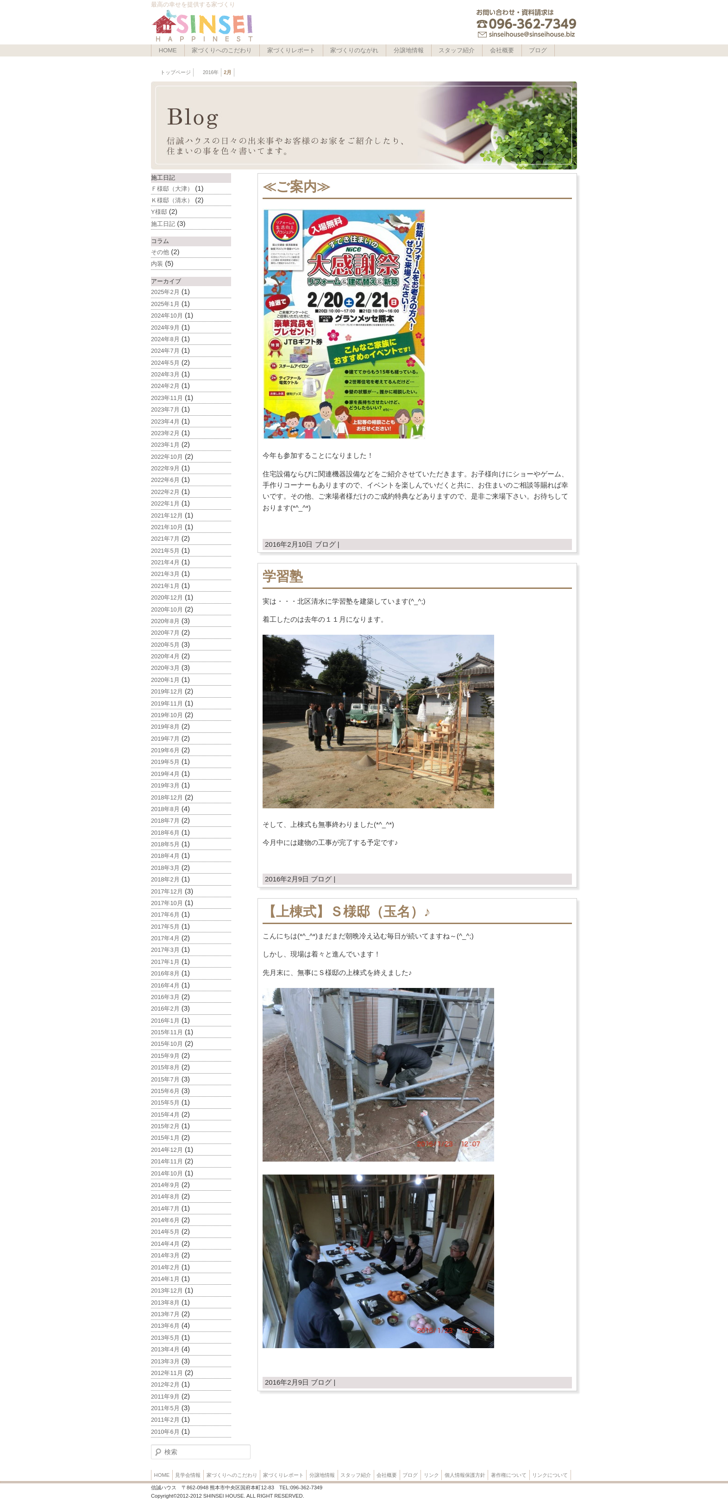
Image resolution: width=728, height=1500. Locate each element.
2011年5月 (165, 1408)
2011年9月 (165, 1396)
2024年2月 (165, 385)
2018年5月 (165, 844)
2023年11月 (167, 397)
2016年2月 (165, 1008)
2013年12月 (167, 1290)
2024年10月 (167, 315)
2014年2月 (165, 1267)
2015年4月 (165, 1114)
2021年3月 (165, 573)
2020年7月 (165, 632)
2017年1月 (165, 961)
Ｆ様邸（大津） (172, 188)
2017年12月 (167, 891)
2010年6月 (165, 1431)
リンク (431, 1475)
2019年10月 (167, 715)
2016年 (211, 72)
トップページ (175, 72)
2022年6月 (165, 479)
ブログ (538, 50)
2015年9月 (165, 1055)
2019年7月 (165, 738)
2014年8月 (165, 1196)
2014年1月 (165, 1278)
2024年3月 (165, 374)
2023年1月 (165, 444)
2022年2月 (165, 491)
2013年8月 (165, 1302)
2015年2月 (165, 1126)
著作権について (509, 1475)
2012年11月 (167, 1372)
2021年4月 (165, 562)
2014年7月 (165, 1208)
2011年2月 (165, 1419)
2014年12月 (167, 1149)
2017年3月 (165, 949)
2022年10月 (167, 456)
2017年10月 (167, 903)
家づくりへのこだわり (222, 50)
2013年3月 (165, 1361)
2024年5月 (165, 362)
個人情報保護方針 (465, 1475)
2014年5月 (165, 1231)
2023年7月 (165, 409)
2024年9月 (165, 327)
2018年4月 (165, 855)
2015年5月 (165, 1102)
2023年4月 (165, 421)
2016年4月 (165, 985)
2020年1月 (165, 679)
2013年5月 (165, 1337)
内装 (157, 263)
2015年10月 (167, 1043)
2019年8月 (165, 726)
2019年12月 (167, 691)
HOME (168, 50)
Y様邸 (159, 211)
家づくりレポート (291, 50)
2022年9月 (165, 468)
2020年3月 (165, 667)
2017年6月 (165, 914)
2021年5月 (165, 550)
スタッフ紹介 (457, 50)
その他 (160, 252)
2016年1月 (165, 1020)
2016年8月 (165, 973)
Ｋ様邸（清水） (172, 200)
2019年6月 (165, 750)
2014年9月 (165, 1184)
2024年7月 (165, 350)
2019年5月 (165, 761)
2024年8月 (165, 339)
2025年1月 (165, 303)
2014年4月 (165, 1243)
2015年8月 (165, 1067)
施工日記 (163, 223)
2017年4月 (165, 938)
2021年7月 (165, 538)
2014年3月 (165, 1255)
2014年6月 (165, 1220)
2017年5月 (165, 926)
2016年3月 (165, 997)
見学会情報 (188, 1475)
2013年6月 (165, 1325)
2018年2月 (165, 879)
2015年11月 (167, 1032)
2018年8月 (165, 809)
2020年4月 (165, 656)
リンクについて (550, 1475)
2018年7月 (165, 820)
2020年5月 (165, 644)
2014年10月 (167, 1173)
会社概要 (502, 50)
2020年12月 (167, 597)
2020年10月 (167, 609)
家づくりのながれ (354, 50)
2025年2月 (165, 291)
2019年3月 (165, 785)
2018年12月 (167, 797)
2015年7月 (165, 1079)
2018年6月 (165, 832)
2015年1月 (165, 1137)
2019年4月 (165, 773)
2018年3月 (165, 867)
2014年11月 (167, 1161)
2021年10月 (167, 527)
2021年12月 (167, 515)
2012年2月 (165, 1384)
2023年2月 (165, 433)
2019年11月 (167, 703)
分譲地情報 (409, 50)
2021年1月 (165, 585)
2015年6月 (165, 1091)
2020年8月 (165, 621)
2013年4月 (165, 1349)
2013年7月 (165, 1314)
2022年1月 (165, 503)
